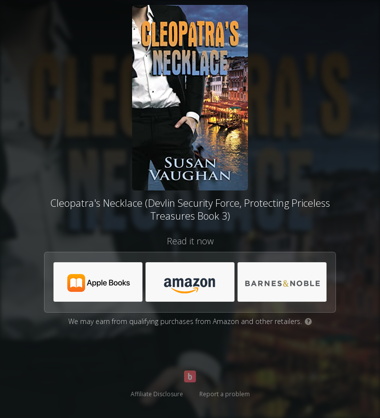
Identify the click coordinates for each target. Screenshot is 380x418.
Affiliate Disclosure (157, 394)
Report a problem (224, 394)
